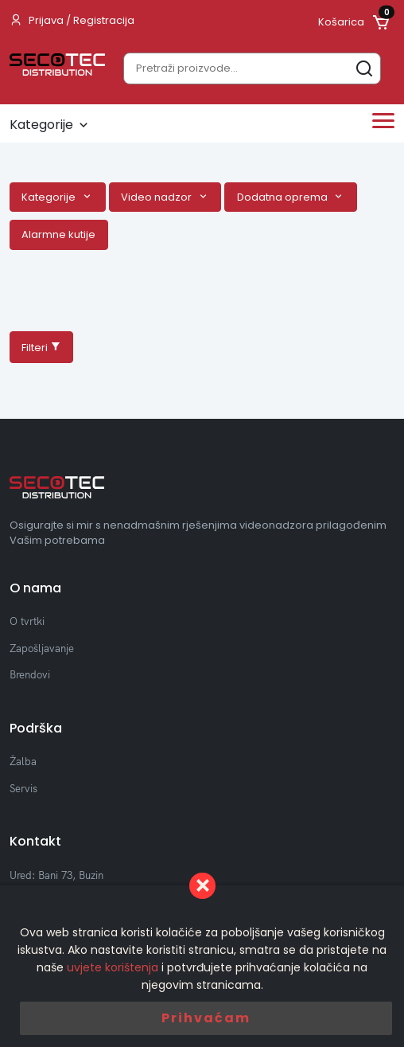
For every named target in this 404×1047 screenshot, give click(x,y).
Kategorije (49, 197)
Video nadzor (157, 197)
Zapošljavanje (42, 648)
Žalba (23, 761)
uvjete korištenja (112, 967)
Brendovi (30, 674)
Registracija (103, 20)
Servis (23, 788)
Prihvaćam (206, 1018)
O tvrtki (27, 621)
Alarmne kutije (58, 234)
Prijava (46, 20)
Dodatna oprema (283, 197)
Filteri (40, 347)
